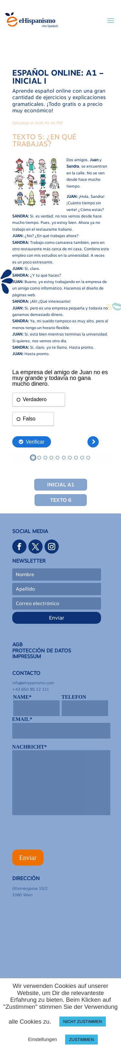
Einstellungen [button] (42, 1039)
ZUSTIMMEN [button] (81, 1039)
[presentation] (61, 834)
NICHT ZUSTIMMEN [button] (82, 1021)
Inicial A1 (60, 485)
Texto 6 (60, 500)
